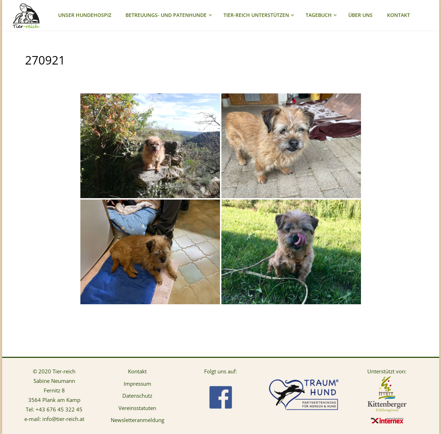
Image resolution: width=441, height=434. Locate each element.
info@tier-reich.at (63, 418)
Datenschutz (137, 395)
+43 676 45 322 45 (59, 409)
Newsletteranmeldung (137, 419)
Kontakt (137, 371)
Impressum (137, 383)
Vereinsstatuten (137, 407)
